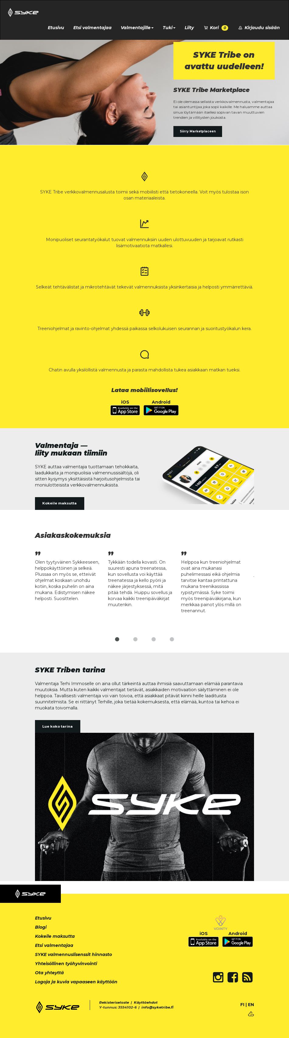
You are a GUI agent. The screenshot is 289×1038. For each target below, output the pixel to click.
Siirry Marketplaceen (198, 131)
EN (251, 1004)
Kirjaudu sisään (258, 27)
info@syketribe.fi (157, 1007)
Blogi (41, 927)
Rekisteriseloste (114, 1002)
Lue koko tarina (57, 726)
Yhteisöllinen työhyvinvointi (66, 963)
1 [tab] (117, 640)
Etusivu (56, 27)
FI (242, 1004)
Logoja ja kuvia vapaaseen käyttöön (76, 982)
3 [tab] (154, 640)
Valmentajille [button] (137, 27)
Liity (189, 27)
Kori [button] (215, 28)
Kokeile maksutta (59, 503)
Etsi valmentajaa (92, 27)
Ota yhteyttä (49, 972)
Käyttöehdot (146, 1002)
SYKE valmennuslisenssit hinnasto (73, 954)
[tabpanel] (71, 575)
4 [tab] (172, 640)
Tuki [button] (169, 27)
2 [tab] (135, 640)
